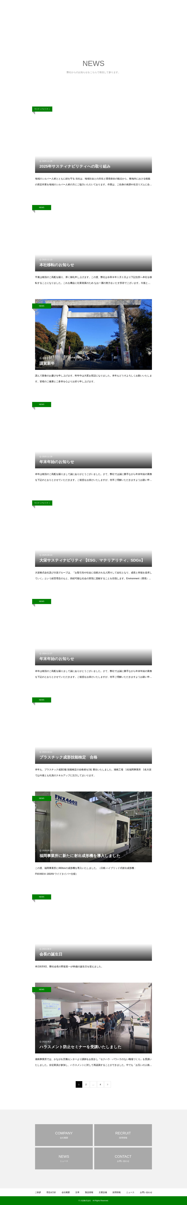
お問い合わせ (176, 7)
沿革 (121, 7)
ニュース (163, 7)
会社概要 (112, 7)
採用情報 (152, 7)
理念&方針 (100, 7)
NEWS (41, 207)
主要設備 (141, 7)
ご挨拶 (89, 7)
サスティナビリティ (42, 109)
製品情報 (130, 7)
